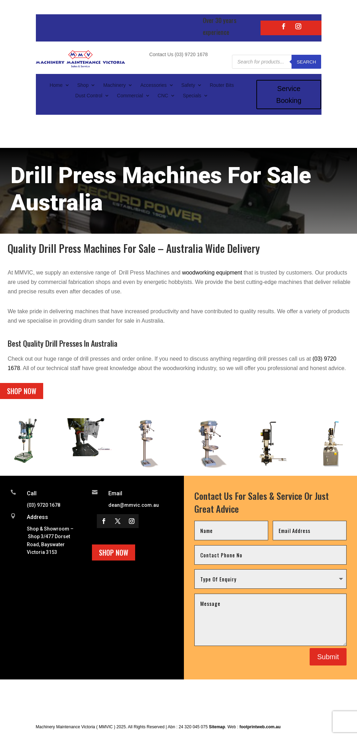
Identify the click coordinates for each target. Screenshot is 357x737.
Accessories (153, 85)
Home (55, 85)
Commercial (130, 95)
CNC (163, 95)
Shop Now (21, 391)
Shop (83, 85)
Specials (192, 95)
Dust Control (88, 95)
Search (306, 62)
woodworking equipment (212, 273)
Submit (328, 657)
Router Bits (222, 85)
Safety (188, 85)
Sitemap (217, 726)
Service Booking (288, 94)
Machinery (114, 85)
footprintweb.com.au (259, 726)
